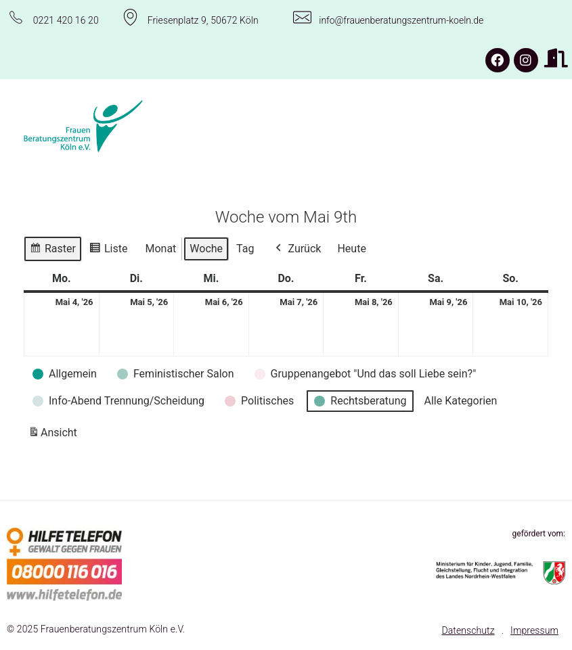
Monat (160, 248)
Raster (52, 250)
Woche (206, 248)
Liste (108, 250)
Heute (351, 248)
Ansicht (55, 435)
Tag (245, 248)
